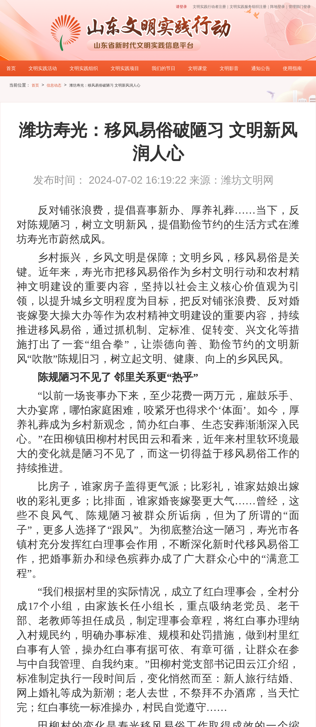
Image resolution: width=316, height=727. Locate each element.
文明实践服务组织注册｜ (250, 6)
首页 (11, 68)
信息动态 (54, 85)
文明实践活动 (42, 68)
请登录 (181, 6)
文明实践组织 (84, 68)
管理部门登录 (300, 6)
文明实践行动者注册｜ (211, 6)
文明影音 (229, 68)
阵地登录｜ (279, 6)
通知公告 (260, 68)
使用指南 (292, 68)
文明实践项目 (125, 68)
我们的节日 (163, 68)
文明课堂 (197, 68)
